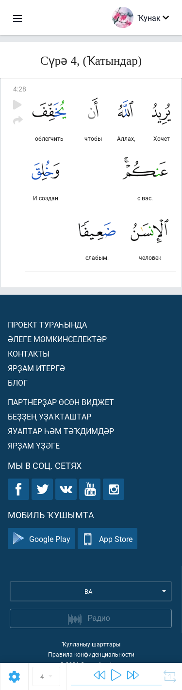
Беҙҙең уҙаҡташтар (49, 416)
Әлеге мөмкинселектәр (57, 339)
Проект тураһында (47, 324)
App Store (107, 538)
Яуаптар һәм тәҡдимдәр (61, 431)
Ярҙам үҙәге (34, 445)
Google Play (41, 538)
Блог (18, 382)
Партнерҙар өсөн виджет (61, 402)
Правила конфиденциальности (91, 654)
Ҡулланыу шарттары (91, 644)
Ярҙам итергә (36, 368)
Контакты (29, 353)
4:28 (19, 88)
